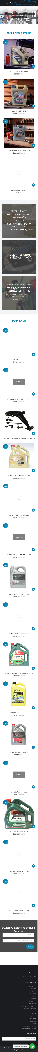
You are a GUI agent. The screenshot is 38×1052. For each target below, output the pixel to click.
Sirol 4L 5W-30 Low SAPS (19, 71)
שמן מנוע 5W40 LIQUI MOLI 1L (19, 871)
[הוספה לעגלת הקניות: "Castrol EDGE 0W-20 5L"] (33, 185)
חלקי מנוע (33, 988)
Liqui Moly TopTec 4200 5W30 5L (19, 150)
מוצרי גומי (33, 993)
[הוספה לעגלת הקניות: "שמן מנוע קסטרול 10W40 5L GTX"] (33, 628)
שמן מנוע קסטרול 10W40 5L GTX (19, 634)
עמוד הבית (33, 1021)
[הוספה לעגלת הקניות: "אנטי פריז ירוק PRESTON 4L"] (33, 707)
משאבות (33, 996)
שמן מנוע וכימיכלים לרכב (29, 1026)
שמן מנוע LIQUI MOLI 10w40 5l (19, 910)
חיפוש (34, 1039)
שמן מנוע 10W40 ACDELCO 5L (19, 594)
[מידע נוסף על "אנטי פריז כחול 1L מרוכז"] (33, 787)
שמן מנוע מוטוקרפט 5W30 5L (19, 515)
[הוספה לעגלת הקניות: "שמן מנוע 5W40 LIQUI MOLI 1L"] (33, 866)
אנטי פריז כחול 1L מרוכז (19, 792)
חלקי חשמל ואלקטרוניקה (28, 1006)
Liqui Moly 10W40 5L (19, 111)
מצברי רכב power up (30, 1008)
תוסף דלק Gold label (19, 359)
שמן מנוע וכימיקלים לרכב (29, 1028)
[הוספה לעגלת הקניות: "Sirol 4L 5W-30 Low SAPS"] (33, 66)
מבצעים (33, 1016)
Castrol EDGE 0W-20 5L (19, 190)
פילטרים (33, 998)
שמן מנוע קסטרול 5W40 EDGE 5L (19, 475)
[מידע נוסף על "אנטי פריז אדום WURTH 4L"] (33, 747)
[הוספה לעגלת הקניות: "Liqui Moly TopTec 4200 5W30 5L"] (33, 145)
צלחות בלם (32, 1001)
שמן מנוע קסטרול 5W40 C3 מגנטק (19, 399)
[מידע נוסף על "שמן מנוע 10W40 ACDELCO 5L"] (33, 589)
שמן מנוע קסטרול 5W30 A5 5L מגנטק (19, 555)
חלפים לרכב (32, 986)
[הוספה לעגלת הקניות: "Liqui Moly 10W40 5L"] (33, 106)
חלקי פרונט (32, 991)
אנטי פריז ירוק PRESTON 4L (19, 713)
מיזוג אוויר (33, 1018)
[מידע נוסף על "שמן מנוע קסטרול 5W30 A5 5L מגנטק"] (33, 549)
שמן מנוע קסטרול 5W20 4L (19, 831)
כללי (35, 1011)
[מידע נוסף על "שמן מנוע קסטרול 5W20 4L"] (33, 826)
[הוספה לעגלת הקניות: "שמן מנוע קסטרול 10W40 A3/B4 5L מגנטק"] (33, 668)
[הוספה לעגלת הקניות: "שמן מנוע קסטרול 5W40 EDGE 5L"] (33, 470)
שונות (34, 1023)
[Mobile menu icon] (4, 3)
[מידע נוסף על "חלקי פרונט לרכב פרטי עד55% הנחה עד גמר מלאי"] (33, 433)
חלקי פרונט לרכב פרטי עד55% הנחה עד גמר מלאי (19, 438)
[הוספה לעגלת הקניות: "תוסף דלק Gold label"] (33, 354)
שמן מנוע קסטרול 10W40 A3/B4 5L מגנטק (19, 673)
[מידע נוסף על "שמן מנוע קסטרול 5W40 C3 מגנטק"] (33, 394)
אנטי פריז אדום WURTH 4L (19, 752)
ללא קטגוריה (32, 1013)
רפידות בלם (32, 1003)
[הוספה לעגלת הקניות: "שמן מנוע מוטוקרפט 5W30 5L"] (33, 510)
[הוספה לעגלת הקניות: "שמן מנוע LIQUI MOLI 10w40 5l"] (33, 905)
